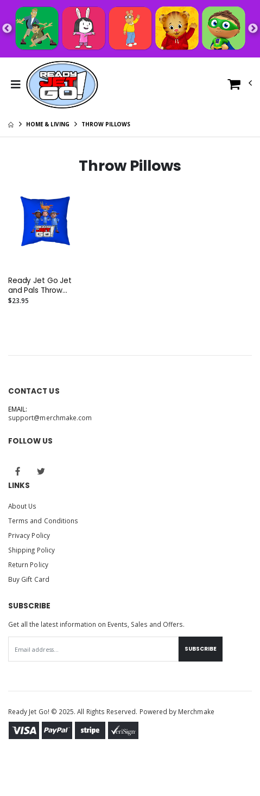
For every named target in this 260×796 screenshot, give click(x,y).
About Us (22, 506)
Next (253, 28)
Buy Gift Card (28, 579)
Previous (7, 28)
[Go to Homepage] (62, 84)
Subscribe (201, 648)
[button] (240, 86)
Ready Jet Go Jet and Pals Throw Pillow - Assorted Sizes (40, 286)
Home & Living (47, 124)
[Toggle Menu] (15, 84)
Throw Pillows (105, 124)
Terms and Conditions (43, 520)
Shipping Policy (31, 549)
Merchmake (196, 711)
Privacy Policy (29, 535)
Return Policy (28, 564)
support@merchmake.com (50, 417)
